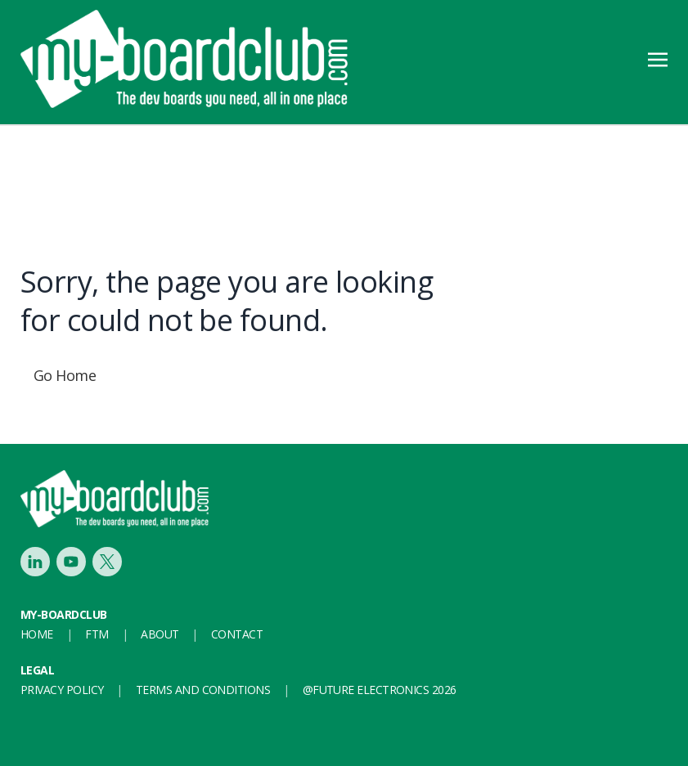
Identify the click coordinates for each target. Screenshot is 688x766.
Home (36, 634)
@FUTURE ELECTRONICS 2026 (379, 689)
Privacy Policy (61, 689)
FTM (96, 634)
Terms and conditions (203, 689)
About (159, 634)
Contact (237, 634)
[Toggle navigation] (658, 58)
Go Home (65, 375)
